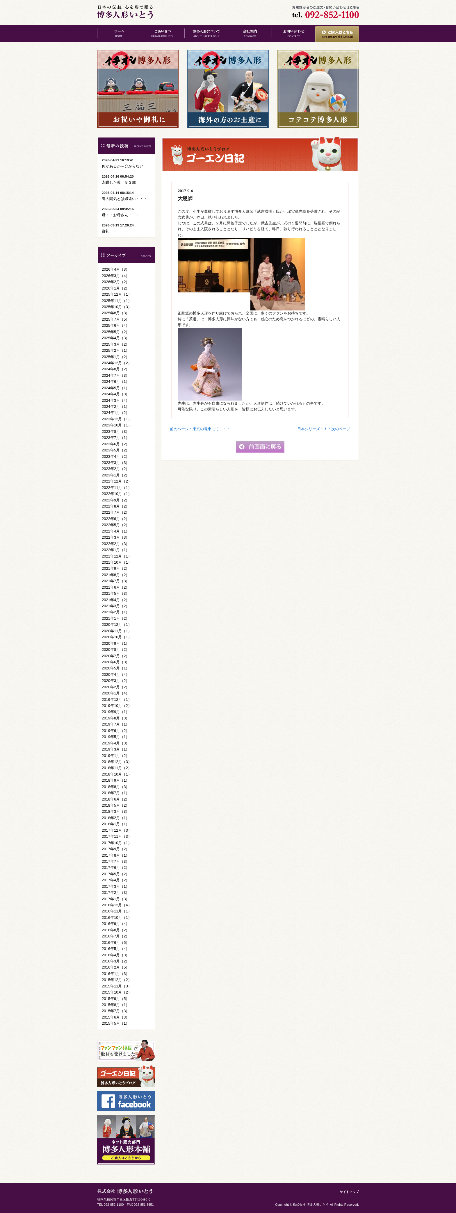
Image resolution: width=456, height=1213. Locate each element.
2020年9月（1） (115, 643)
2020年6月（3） (115, 662)
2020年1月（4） (115, 693)
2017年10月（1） (117, 843)
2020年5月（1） (115, 668)
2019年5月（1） (115, 737)
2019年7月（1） (115, 724)
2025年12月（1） (117, 294)
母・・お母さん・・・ (121, 215)
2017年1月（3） (115, 899)
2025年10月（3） (117, 307)
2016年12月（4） (117, 905)
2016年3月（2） (115, 961)
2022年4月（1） (115, 531)
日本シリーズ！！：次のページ (323, 429)
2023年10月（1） (117, 425)
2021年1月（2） (115, 618)
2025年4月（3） (115, 338)
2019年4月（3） (115, 743)
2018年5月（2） (115, 805)
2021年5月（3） (115, 593)
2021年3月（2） (115, 606)
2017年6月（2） (115, 867)
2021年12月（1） (117, 556)
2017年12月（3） (117, 830)
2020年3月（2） (115, 680)
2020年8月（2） (115, 649)
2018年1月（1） (115, 824)
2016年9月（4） (115, 923)
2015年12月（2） (117, 980)
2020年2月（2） (115, 687)
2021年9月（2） (115, 568)
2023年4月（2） (115, 456)
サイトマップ (349, 1192)
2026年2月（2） (115, 282)
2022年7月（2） (115, 512)
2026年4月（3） (115, 269)
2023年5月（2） (115, 450)
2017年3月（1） (115, 886)
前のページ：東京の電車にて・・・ (200, 429)
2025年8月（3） (115, 313)
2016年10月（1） (117, 917)
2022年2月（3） (115, 544)
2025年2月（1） (115, 350)
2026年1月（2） (115, 288)
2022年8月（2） (115, 506)
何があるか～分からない (122, 166)
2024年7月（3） (115, 375)
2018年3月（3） (115, 811)
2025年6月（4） (115, 325)
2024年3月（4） (115, 400)
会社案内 (250, 33)
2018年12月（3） (117, 762)
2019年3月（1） (115, 749)
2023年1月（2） (115, 475)
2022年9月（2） (115, 500)
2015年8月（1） (115, 1005)
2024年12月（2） (117, 363)
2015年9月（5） (115, 998)
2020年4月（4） (115, 674)
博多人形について (206, 33)
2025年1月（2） (115, 357)
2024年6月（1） (115, 381)
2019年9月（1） (115, 712)
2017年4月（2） (115, 880)
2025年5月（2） (115, 332)
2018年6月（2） (115, 799)
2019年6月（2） (115, 730)
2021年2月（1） (115, 612)
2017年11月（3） (117, 836)
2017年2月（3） (115, 892)
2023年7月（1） (115, 437)
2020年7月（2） (115, 656)
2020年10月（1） (117, 637)
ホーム (119, 33)
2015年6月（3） (115, 1017)
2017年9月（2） (115, 849)
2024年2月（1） (115, 406)
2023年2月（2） (115, 469)
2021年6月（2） (115, 587)
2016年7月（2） (115, 936)
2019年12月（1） (117, 699)
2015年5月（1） (115, 1023)
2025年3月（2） (115, 344)
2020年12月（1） (117, 624)
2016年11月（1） (117, 911)
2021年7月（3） (115, 581)
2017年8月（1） (115, 855)
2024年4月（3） (115, 394)
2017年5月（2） (115, 874)
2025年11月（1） (117, 301)
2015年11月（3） (117, 986)
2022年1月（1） (115, 550)
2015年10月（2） (117, 992)
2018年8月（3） (115, 787)
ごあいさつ (162, 33)
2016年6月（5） (115, 942)
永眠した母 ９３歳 (119, 182)
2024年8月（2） (115, 369)
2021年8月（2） (115, 575)
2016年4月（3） (115, 955)
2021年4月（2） (115, 600)
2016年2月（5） (115, 967)
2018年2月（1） (115, 818)
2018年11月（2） (117, 768)
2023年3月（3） (115, 462)
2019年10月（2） (117, 705)
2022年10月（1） (117, 494)
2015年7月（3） (115, 1011)
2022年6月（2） (115, 519)
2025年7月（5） (115, 319)
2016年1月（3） (115, 973)
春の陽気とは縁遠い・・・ (124, 198)
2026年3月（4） (115, 276)
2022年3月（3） (115, 537)
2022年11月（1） (117, 487)
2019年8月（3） (115, 718)
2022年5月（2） (115, 525)
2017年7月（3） (115, 861)
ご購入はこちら (337, 33)
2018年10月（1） (117, 774)
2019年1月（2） (115, 755)
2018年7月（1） (115, 793)
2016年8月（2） (115, 930)
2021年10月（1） (117, 562)
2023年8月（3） (115, 431)
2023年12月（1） (117, 419)
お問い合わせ (293, 33)
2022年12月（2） (117, 481)
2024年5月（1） (115, 388)
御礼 (105, 231)
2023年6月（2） (115, 444)
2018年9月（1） (115, 780)
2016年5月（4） (115, 948)
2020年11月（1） (117, 631)
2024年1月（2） (115, 412)
